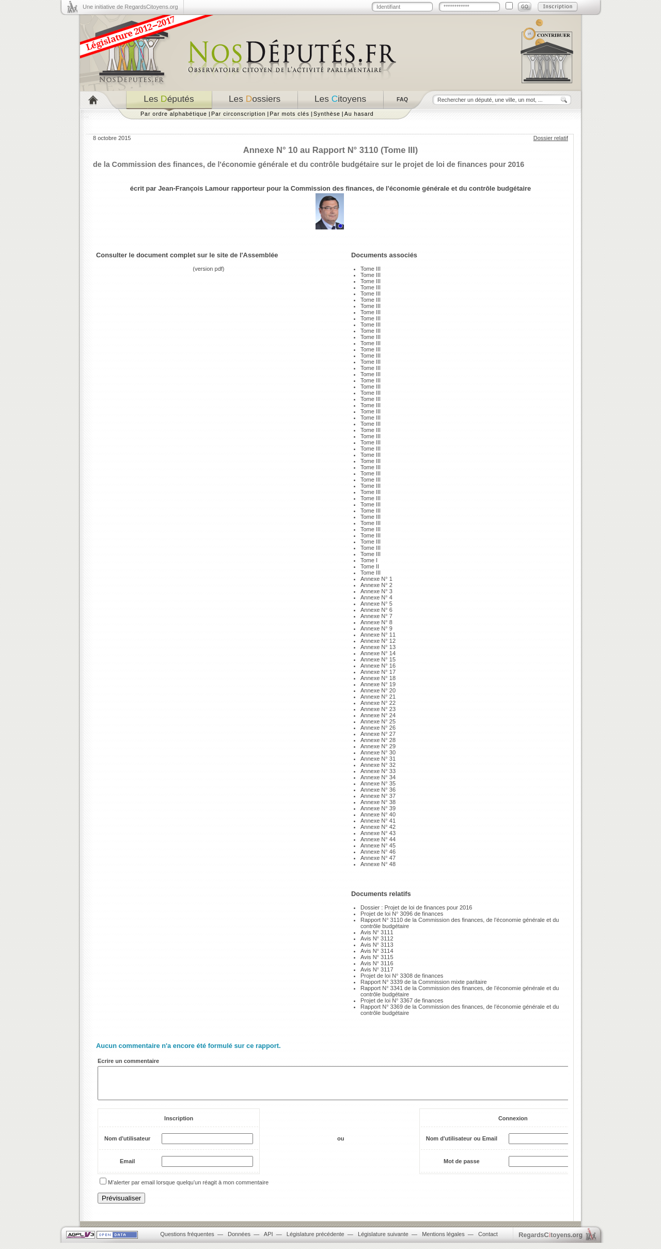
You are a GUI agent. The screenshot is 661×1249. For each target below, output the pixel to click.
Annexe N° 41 (378, 821)
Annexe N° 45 (378, 845)
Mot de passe (462, 1167)
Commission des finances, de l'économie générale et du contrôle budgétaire (411, 188)
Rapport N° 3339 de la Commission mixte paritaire (423, 982)
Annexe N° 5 (376, 603)
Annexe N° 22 (378, 703)
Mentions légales (443, 1240)
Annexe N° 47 (378, 858)
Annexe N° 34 (378, 777)
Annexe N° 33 (378, 771)
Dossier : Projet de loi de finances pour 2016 (416, 907)
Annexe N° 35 (378, 783)
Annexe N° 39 (378, 808)
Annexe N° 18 (378, 678)
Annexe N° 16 (378, 665)
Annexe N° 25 (378, 721)
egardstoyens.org (550, 1241)
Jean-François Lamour (193, 188)
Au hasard (359, 114)
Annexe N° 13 (378, 647)
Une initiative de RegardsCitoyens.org (130, 7)
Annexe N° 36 (378, 790)
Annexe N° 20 (378, 690)
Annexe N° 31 (378, 758)
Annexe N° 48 (378, 864)
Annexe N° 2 (376, 585)
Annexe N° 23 (378, 709)
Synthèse (326, 114)
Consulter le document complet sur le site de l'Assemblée (187, 255)
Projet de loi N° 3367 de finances (401, 1000)
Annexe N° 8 (376, 622)
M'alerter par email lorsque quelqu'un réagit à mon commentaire (188, 1188)
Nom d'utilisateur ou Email (461, 1145)
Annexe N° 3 (376, 591)
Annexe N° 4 (376, 597)
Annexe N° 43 (378, 833)
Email (127, 1167)
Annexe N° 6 (376, 610)
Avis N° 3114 (377, 951)
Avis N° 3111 (377, 932)
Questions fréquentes (187, 1240)
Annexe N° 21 (378, 696)
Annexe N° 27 (378, 734)
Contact (488, 1240)
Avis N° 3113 (377, 945)
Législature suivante (383, 1240)
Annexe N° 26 (378, 727)
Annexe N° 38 (378, 802)
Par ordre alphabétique (173, 114)
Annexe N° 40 (378, 814)
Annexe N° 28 (378, 740)
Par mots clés (289, 114)
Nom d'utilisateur (127, 1145)
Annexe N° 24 (378, 715)
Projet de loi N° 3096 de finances (401, 914)
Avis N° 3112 (377, 938)
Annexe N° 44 (378, 839)
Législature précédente (315, 1240)
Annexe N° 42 (378, 827)
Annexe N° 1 (376, 579)
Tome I (368, 560)
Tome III (370, 269)
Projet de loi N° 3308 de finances (401, 976)
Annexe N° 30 (378, 752)
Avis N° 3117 (377, 969)
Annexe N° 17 (378, 672)
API (268, 1240)
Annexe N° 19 (378, 684)
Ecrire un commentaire (128, 1061)
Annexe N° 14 (378, 653)
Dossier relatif (550, 138)
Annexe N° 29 (378, 746)
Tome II (369, 566)
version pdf (209, 269)
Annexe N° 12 (378, 641)
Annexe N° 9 (376, 628)
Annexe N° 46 (378, 852)
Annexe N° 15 (378, 659)
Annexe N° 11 (378, 634)
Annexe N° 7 (376, 616)
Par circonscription (238, 114)
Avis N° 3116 (377, 963)
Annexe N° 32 (378, 765)
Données (239, 1240)
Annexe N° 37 (378, 796)
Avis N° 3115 (377, 957)
